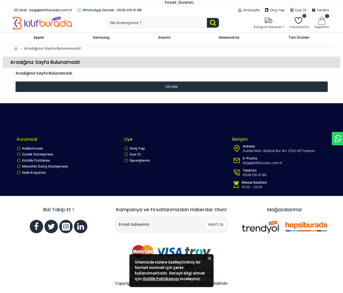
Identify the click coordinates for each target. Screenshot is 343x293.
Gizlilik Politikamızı (176, 273)
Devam (172, 86)
